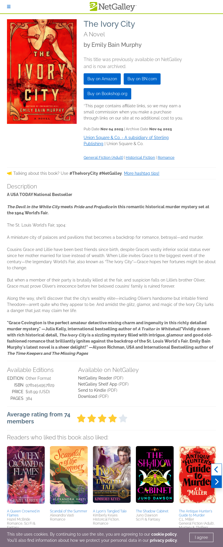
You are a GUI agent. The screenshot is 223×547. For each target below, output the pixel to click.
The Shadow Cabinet (152, 511)
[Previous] (216, 470)
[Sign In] (8, 6)
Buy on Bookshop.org (107, 93)
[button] (26, 476)
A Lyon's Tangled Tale (110, 511)
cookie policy (164, 534)
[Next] (216, 482)
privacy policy (163, 540)
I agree (201, 537)
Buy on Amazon (102, 78)
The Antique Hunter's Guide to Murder (195, 513)
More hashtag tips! (141, 173)
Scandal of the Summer (68, 511)
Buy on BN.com (142, 78)
